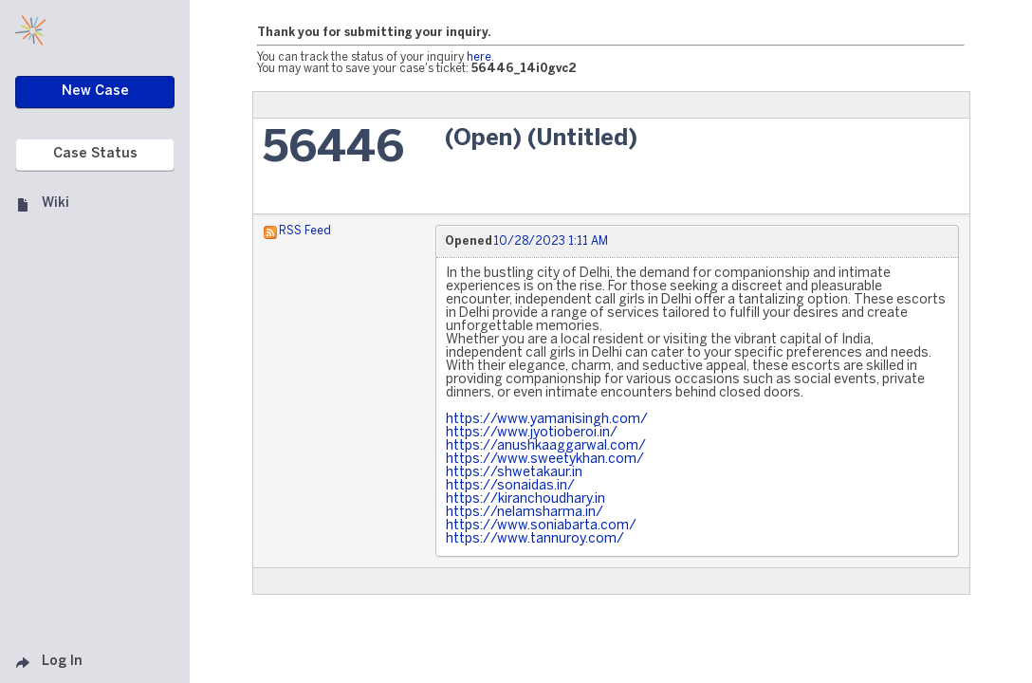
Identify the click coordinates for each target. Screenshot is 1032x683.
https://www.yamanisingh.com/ (547, 420)
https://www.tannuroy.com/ (535, 539)
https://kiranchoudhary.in (525, 499)
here (479, 57)
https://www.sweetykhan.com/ (545, 459)
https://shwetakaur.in (514, 473)
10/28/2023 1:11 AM (550, 241)
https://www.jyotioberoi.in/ (531, 433)
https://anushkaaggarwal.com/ (546, 446)
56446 (333, 149)
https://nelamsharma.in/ (524, 513)
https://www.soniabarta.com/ (541, 526)
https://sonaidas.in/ (510, 486)
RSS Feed (305, 231)
